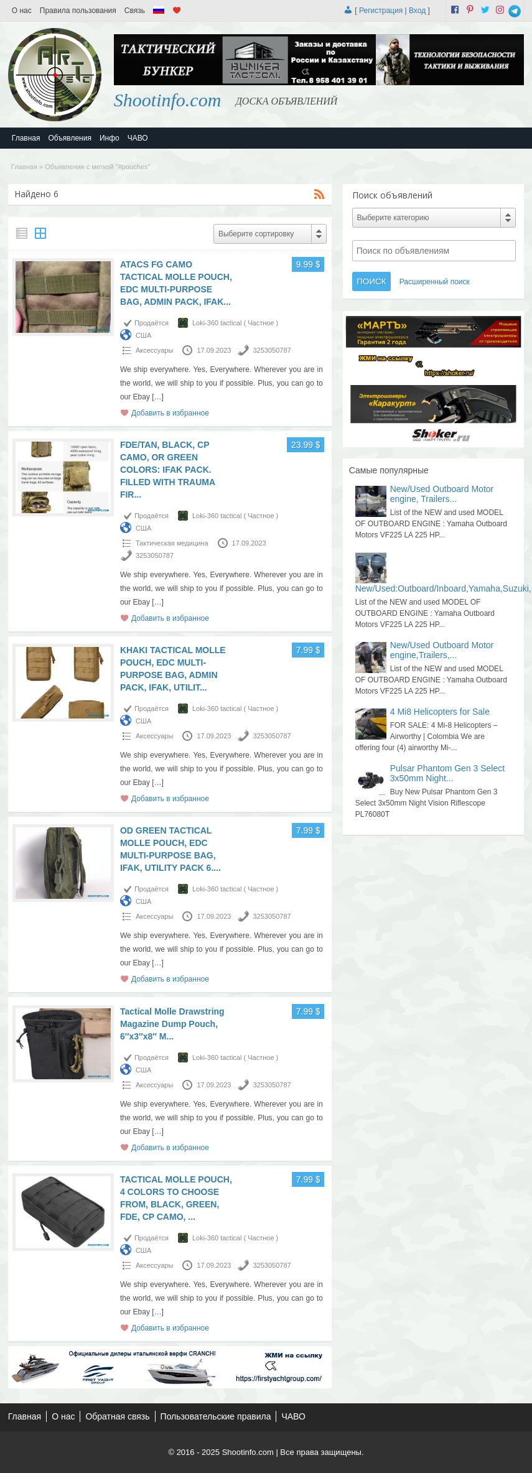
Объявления (70, 138)
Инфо (109, 138)
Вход (417, 10)
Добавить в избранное (170, 413)
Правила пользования (78, 10)
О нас (22, 10)
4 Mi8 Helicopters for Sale (440, 712)
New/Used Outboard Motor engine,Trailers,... (442, 650)
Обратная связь (117, 1416)
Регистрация (381, 10)
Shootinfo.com (168, 100)
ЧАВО (138, 138)
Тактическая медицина (172, 543)
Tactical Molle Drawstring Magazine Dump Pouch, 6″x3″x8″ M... (172, 1023)
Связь (134, 10)
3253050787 (272, 350)
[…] (158, 397)
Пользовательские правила (216, 1416)
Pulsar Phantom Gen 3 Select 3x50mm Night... (447, 773)
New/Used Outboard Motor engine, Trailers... (442, 494)
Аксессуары (154, 350)
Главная (26, 138)
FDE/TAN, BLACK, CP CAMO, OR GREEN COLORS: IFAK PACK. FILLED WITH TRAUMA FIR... (167, 470)
